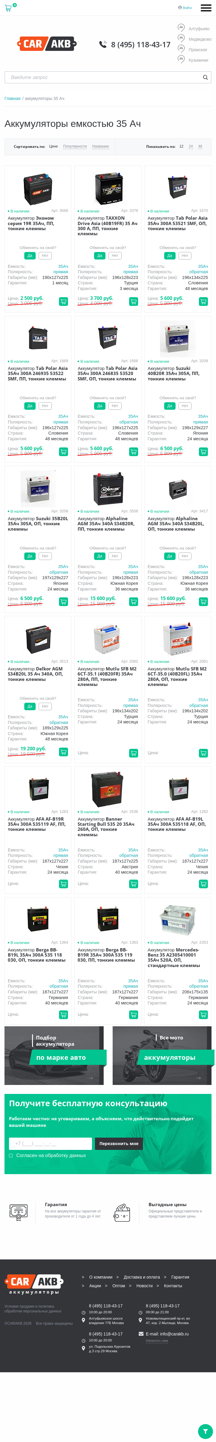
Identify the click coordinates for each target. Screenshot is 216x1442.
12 (181, 146)
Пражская (192, 49)
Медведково (195, 39)
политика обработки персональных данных (32, 1308)
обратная (198, 271)
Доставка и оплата (142, 1277)
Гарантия (180, 1277)
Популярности (75, 146)
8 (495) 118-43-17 (140, 44)
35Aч (63, 266)
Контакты (173, 1285)
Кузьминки (193, 60)
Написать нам (157, 1340)
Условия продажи (19, 1306)
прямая (60, 271)
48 (200, 146)
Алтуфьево (193, 28)
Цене (53, 146)
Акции (95, 1285)
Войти (187, 8)
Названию (100, 146)
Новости (144, 1285)
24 (191, 146)
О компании (100, 1277)
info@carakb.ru (174, 1334)
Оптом (118, 1285)
